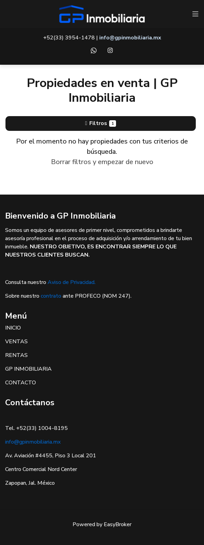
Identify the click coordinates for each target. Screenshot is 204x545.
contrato (51, 296)
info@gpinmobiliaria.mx (33, 442)
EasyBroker (117, 524)
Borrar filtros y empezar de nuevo (102, 161)
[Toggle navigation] (195, 14)
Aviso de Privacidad (71, 282)
